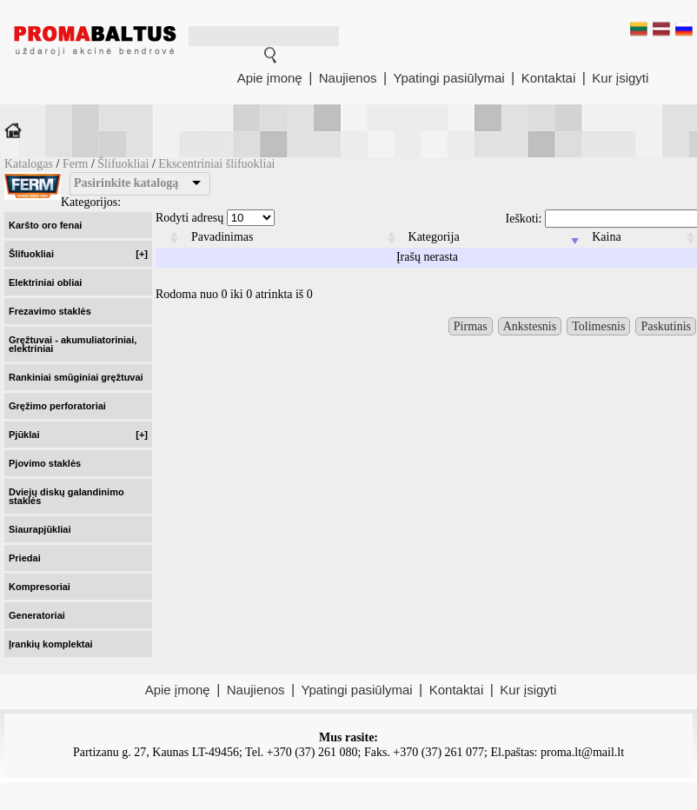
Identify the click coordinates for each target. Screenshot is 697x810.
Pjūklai (78, 434)
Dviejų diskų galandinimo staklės (66, 496)
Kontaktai (548, 77)
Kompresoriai (39, 586)
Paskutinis (666, 326)
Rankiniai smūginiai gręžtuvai (76, 377)
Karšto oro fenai (45, 225)
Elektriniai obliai (45, 282)
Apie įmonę (269, 77)
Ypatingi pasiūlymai (449, 77)
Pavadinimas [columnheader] (222, 236)
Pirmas (471, 326)
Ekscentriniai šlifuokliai (216, 163)
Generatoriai (37, 615)
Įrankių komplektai (51, 644)
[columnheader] (169, 238)
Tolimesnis (598, 326)
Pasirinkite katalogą (126, 182)
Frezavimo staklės (50, 311)
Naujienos (348, 77)
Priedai (25, 558)
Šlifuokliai (123, 163)
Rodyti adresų (215, 217)
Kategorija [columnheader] (434, 236)
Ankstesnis (529, 326)
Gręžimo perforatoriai (57, 406)
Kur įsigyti (620, 77)
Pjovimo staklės (45, 463)
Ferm (77, 163)
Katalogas (28, 163)
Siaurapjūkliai (40, 529)
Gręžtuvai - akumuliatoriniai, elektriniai (72, 344)
